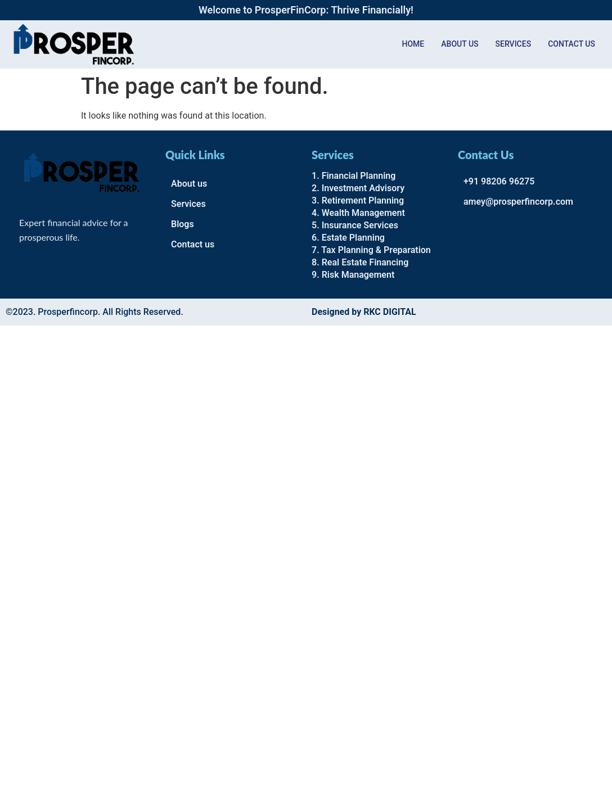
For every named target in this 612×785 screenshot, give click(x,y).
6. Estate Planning (348, 237)
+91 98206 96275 (499, 181)
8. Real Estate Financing (360, 262)
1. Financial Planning (353, 175)
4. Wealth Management (358, 212)
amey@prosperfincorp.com (518, 201)
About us (189, 183)
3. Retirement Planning (358, 200)
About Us (459, 43)
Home (413, 43)
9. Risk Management (353, 274)
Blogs (182, 224)
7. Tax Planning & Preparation (371, 250)
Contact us (571, 43)
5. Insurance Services (355, 225)
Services (514, 43)
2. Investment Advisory (358, 188)
